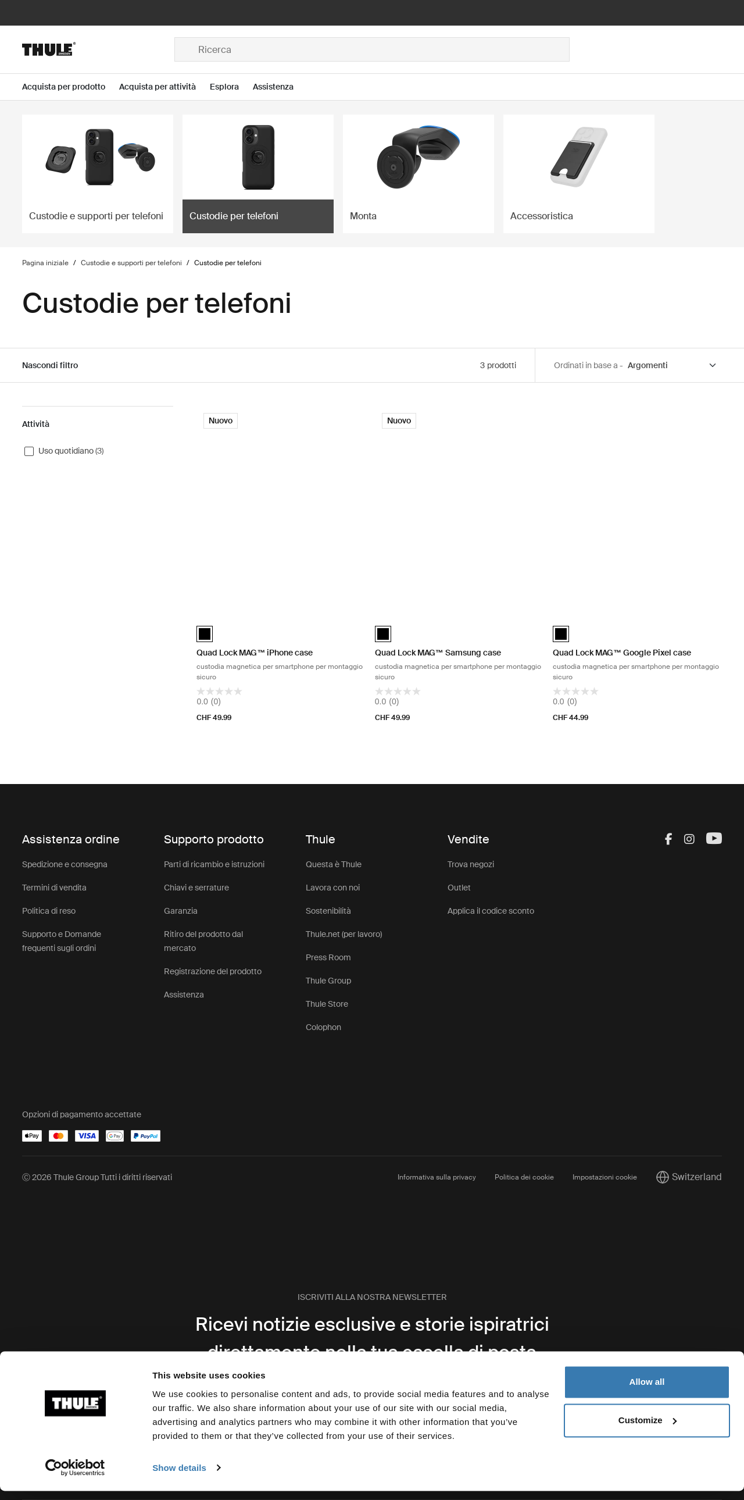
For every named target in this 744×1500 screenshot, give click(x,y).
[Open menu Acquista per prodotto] (70, 87)
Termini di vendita (54, 887)
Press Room (328, 957)
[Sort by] (672, 365)
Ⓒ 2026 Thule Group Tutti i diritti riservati (97, 1177)
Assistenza (184, 994)
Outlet (459, 887)
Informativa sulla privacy (437, 1177)
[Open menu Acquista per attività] (164, 87)
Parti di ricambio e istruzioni (214, 864)
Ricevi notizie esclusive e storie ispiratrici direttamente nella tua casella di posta (372, 1338)
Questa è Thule (334, 864)
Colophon (323, 1027)
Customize (647, 1429)
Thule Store (327, 1004)
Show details (179, 1477)
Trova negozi (471, 864)
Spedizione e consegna (65, 864)
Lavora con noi (333, 887)
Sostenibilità (328, 911)
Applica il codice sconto (491, 911)
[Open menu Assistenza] (280, 87)
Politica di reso (49, 911)
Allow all (647, 1391)
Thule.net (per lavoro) (344, 934)
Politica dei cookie (524, 1177)
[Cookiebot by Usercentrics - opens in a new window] (75, 1477)
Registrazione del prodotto (213, 971)
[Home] (98, 49)
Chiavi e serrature (196, 887)
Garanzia (181, 911)
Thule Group (328, 980)
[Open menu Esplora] (231, 87)
